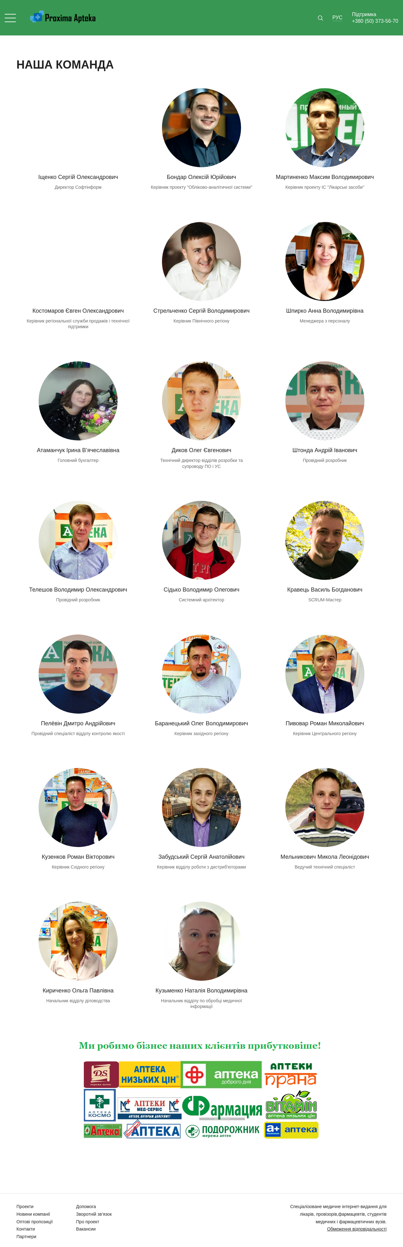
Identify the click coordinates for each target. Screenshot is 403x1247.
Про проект (87, 1221)
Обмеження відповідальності (357, 1229)
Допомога (86, 1206)
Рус (337, 17)
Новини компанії (33, 1214)
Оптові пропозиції (34, 1221)
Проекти (25, 1206)
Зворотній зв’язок (94, 1214)
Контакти (25, 1229)
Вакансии (86, 1229)
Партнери (26, 1236)
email (78, 199)
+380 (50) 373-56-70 (375, 21)
